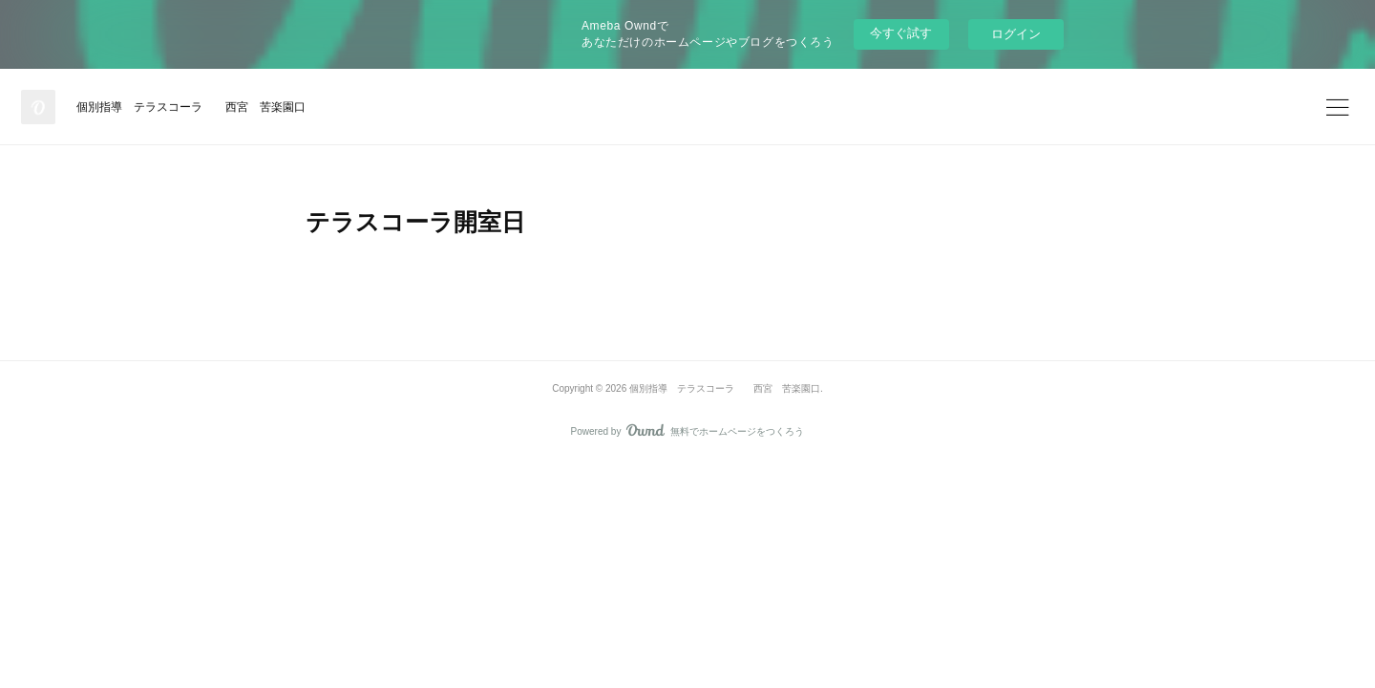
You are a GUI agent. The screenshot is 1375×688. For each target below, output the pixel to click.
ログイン (1016, 34)
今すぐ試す (901, 33)
